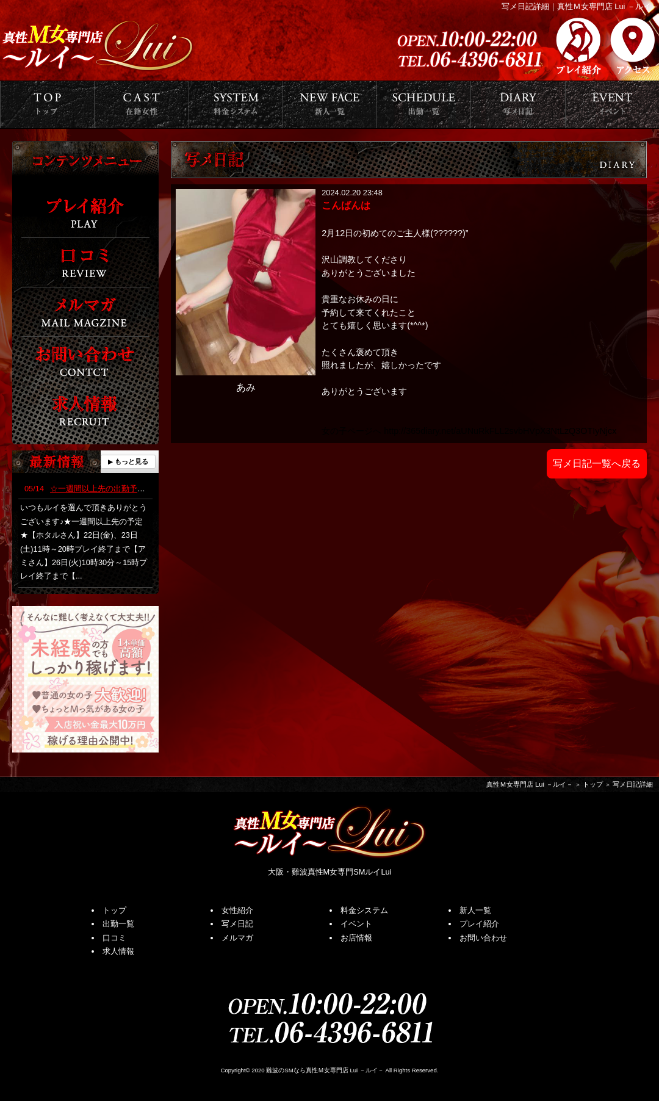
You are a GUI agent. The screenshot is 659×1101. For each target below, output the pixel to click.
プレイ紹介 (479, 923)
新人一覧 (475, 910)
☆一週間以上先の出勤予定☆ (88, 488)
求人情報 (118, 951)
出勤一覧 (118, 923)
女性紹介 (237, 910)
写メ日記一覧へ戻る (597, 463)
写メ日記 (237, 923)
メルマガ (237, 937)
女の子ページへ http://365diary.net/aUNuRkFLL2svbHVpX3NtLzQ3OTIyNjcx (469, 431)
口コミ (114, 937)
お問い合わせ (483, 937)
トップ (593, 784)
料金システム (364, 910)
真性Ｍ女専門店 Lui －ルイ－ (529, 784)
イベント (356, 923)
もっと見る (131, 461)
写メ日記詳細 (633, 784)
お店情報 (356, 937)
